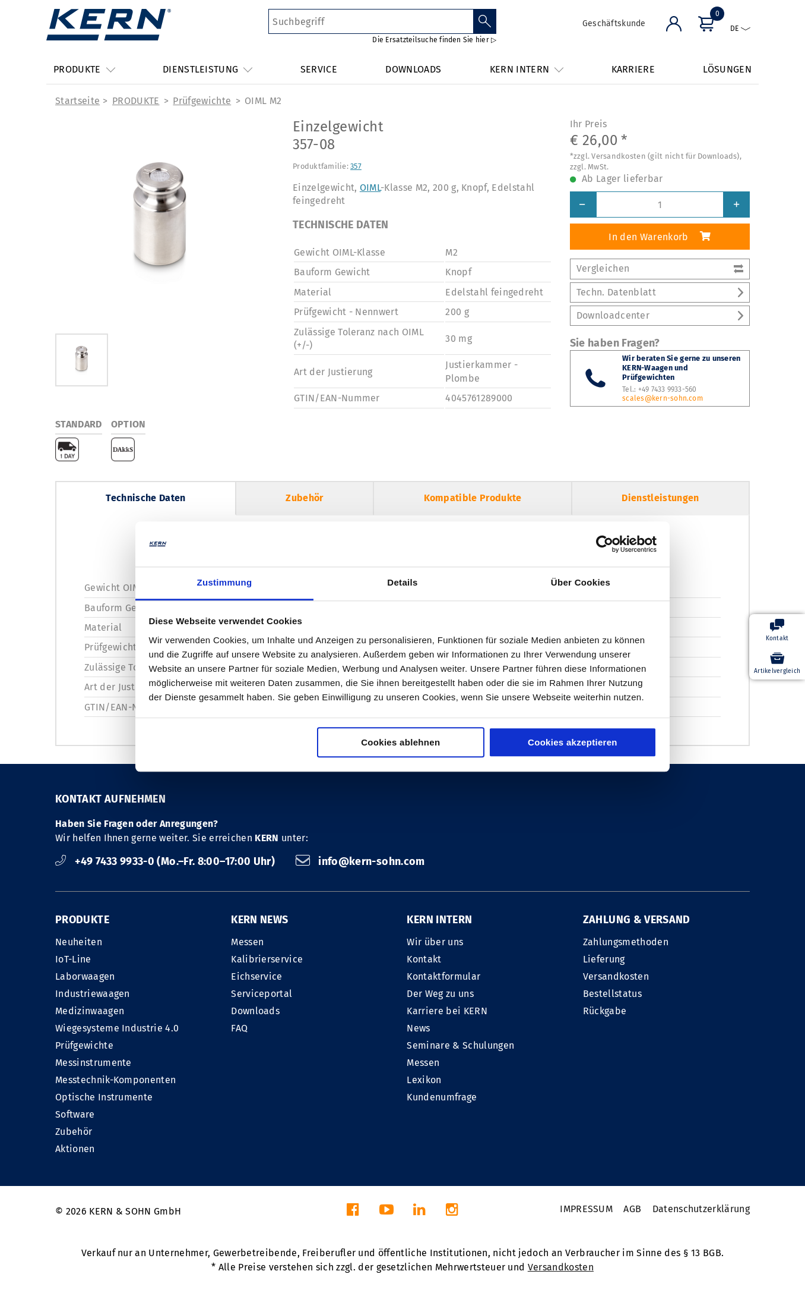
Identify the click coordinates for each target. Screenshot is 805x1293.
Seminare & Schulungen (460, 1045)
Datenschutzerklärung (701, 1209)
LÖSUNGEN (727, 69)
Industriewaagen (92, 993)
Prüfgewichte (202, 100)
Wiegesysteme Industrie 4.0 (117, 1028)
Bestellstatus (612, 993)
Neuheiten (78, 942)
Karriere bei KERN (447, 1011)
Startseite (77, 100)
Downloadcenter (659, 315)
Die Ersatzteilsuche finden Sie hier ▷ (434, 40)
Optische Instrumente (104, 1097)
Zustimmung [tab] (224, 583)
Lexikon (424, 1080)
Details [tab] (402, 583)
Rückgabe (605, 1011)
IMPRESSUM (586, 1209)
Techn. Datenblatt (659, 292)
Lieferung (604, 959)
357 (356, 166)
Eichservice (257, 976)
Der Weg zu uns (440, 993)
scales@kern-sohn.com (662, 398)
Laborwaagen (85, 976)
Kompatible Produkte (473, 498)
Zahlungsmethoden (625, 942)
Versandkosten (616, 976)
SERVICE (318, 69)
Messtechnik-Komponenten (115, 1080)
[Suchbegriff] (370, 21)
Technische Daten (145, 498)
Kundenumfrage (442, 1097)
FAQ (239, 1028)
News (418, 1028)
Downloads (255, 1011)
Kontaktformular (443, 976)
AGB (632, 1209)
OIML (370, 187)
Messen (247, 942)
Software (75, 1114)
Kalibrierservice (267, 959)
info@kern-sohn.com (360, 861)
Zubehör (304, 498)
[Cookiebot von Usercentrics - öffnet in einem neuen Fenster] (605, 544)
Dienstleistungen (660, 498)
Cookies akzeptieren (572, 743)
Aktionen (75, 1148)
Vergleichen (659, 268)
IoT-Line (73, 959)
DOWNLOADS (413, 69)
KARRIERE (633, 69)
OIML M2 (263, 100)
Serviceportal (261, 993)
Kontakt (424, 959)
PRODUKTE (136, 100)
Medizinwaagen (89, 1011)
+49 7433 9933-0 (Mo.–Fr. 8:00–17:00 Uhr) (166, 861)
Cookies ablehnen (400, 743)
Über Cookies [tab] (580, 583)
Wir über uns (435, 942)
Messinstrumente (93, 1062)
